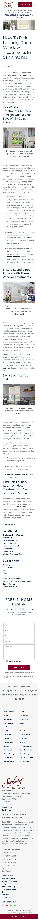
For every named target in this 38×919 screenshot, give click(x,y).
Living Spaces (8, 551)
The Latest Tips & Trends (13, 535)
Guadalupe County (26, 750)
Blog (4, 570)
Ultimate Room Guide (11, 578)
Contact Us (6, 897)
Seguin (22, 711)
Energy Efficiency (9, 543)
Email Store (6, 810)
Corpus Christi (25, 735)
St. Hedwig (7, 746)
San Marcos (24, 715)
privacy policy (24, 676)
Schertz (6, 715)
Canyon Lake (8, 742)
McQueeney (8, 727)
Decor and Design (10, 540)
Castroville (23, 738)
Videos (5, 576)
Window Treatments (10, 881)
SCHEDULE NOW (19, 667)
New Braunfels (9, 723)
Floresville (7, 735)
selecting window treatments (19, 75)
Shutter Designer (9, 878)
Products (6, 565)
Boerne (22, 742)
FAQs (5, 573)
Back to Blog (9, 524)
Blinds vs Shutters (10, 587)
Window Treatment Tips (12, 554)
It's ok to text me (15, 661)
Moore (22, 723)
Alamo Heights (9, 711)
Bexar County (24, 754)
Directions (6, 802)
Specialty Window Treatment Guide (17, 581)
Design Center (7, 884)
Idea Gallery (7, 568)
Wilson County (9, 754)
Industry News (8, 549)
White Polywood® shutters (17, 474)
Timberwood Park (26, 746)
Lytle (21, 727)
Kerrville (23, 731)
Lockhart (7, 731)
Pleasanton (24, 719)
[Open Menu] (34, 4)
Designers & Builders (10, 889)
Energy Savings (9, 584)
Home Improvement (11, 546)
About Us (5, 895)
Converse (7, 738)
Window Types (8, 538)
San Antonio (8, 719)
